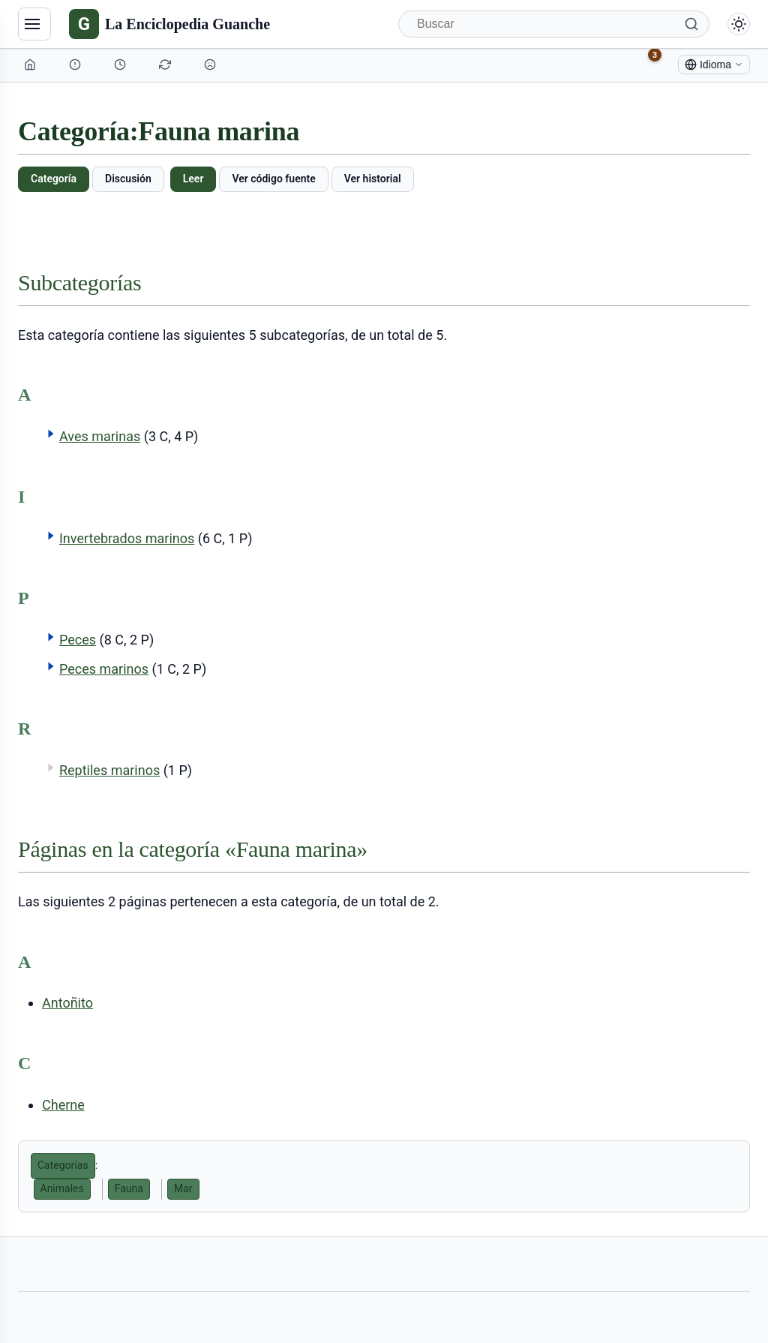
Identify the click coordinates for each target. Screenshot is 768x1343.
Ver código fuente (273, 179)
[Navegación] (34, 24)
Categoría (53, 179)
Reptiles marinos (109, 770)
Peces (77, 639)
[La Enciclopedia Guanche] (169, 24)
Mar (183, 1188)
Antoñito (67, 1003)
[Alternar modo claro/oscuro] (739, 24)
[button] (51, 433)
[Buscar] (554, 24)
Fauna (129, 1188)
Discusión (128, 179)
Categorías (63, 1165)
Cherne (63, 1105)
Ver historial (372, 179)
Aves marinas (99, 436)
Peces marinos (103, 669)
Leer (193, 179)
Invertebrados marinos (126, 538)
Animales (62, 1188)
